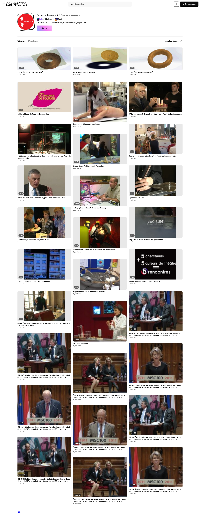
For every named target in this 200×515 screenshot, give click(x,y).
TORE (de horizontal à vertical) (30, 72)
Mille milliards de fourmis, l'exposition (33, 114)
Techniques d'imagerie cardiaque (86, 124)
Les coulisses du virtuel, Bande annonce (33, 282)
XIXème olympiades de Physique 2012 (33, 240)
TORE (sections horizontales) (141, 72)
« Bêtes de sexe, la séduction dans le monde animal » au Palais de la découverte (44, 157)
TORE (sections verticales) (84, 72)
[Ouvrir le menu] (4, 4)
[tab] (21, 41)
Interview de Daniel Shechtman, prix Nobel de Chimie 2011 (41, 198)
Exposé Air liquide (80, 344)
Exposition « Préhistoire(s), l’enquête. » (89, 166)
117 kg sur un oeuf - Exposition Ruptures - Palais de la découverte (155, 114)
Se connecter (189, 4)
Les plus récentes (174, 41)
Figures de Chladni (136, 198)
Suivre (44, 28)
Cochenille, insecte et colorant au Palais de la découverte (152, 156)
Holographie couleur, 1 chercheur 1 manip (89, 208)
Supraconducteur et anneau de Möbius (89, 292)
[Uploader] (176, 4)
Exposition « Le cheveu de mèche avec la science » (94, 250)
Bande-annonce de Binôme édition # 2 (144, 282)
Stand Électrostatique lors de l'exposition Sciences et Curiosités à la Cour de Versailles (44, 324)
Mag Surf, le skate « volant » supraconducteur (147, 240)
